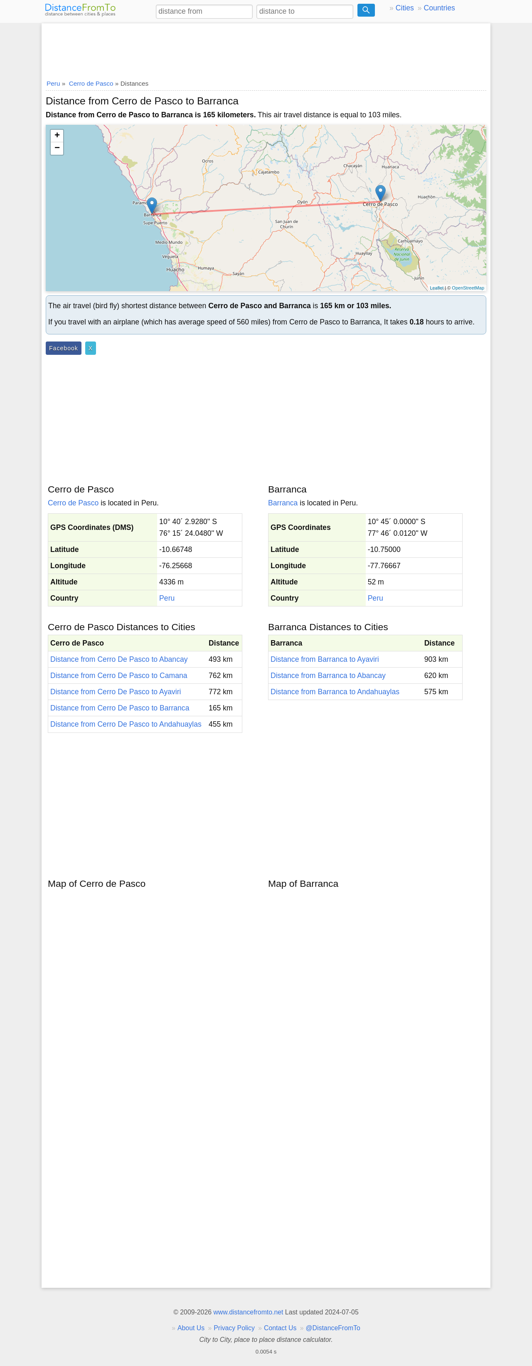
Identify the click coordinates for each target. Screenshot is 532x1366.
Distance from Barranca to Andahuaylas (335, 692)
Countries (439, 8)
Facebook (63, 348)
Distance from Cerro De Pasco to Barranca (119, 708)
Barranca (283, 503)
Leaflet (436, 287)
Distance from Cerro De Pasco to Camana (118, 675)
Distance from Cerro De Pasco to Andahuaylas (126, 724)
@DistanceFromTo (333, 1327)
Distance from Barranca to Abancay (328, 675)
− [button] (57, 148)
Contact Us (280, 1327)
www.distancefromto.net (248, 1312)
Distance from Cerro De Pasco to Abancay (119, 659)
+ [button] (57, 136)
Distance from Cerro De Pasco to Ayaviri (115, 692)
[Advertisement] (266, 48)
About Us (190, 1327)
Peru (167, 598)
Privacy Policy (234, 1327)
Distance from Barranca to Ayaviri (325, 659)
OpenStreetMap (468, 287)
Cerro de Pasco (73, 503)
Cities (405, 8)
